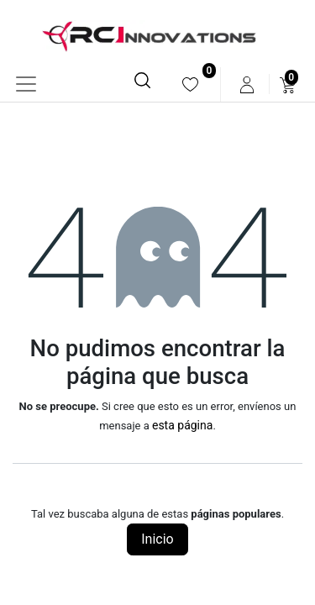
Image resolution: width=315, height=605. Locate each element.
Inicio (157, 539)
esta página (182, 425)
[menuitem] (190, 84)
